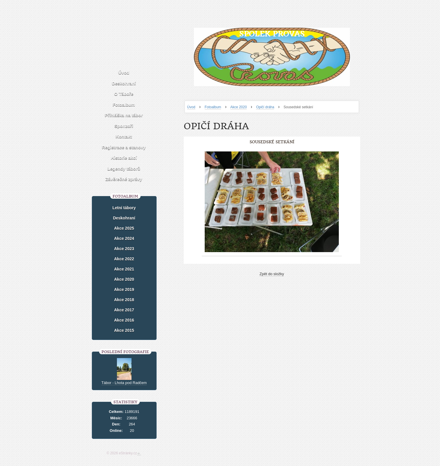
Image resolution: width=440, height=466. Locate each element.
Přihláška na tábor (124, 115)
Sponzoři (123, 125)
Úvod (191, 107)
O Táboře (124, 93)
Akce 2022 (124, 258)
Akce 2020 (238, 107)
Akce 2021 (124, 269)
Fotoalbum (213, 107)
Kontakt (124, 136)
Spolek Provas (272, 33)
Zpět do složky (272, 274)
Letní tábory (124, 207)
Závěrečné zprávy (124, 179)
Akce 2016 (124, 320)
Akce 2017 (124, 310)
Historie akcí (124, 157)
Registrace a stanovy (124, 147)
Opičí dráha (265, 107)
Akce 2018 (124, 299)
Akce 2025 (124, 228)
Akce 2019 (124, 289)
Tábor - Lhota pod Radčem (124, 383)
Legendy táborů (123, 168)
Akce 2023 (124, 248)
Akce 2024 (124, 238)
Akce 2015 (124, 330)
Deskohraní (124, 83)
